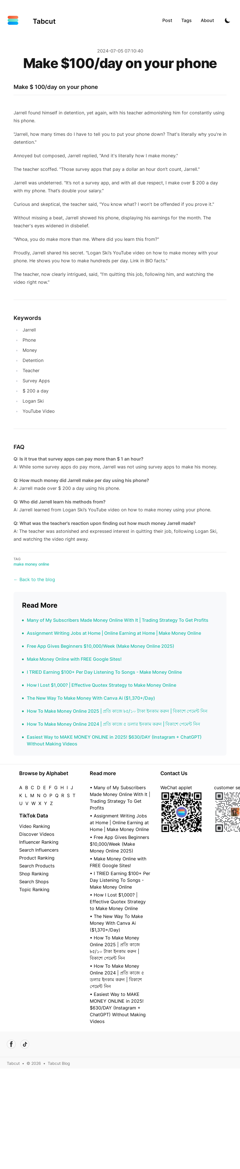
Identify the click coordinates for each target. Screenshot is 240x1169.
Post (167, 20)
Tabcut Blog (59, 1063)
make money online (31, 564)
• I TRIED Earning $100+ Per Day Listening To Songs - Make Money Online (120, 880)
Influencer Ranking (38, 842)
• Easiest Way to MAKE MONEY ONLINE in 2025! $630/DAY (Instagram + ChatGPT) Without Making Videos (118, 1007)
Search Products (36, 866)
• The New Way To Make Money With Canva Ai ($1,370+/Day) (116, 923)
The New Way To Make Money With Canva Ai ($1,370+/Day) (91, 698)
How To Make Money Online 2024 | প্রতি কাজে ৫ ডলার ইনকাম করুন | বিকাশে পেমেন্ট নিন (113, 724)
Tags (186, 20)
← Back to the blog (34, 579)
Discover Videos (36, 834)
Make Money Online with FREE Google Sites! (74, 659)
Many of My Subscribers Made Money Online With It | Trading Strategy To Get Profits (117, 620)
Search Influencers (38, 850)
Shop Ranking (34, 873)
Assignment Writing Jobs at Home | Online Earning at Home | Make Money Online (114, 633)
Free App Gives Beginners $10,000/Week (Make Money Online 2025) (100, 646)
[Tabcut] (31, 20)
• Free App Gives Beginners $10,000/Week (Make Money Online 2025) (119, 844)
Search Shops (34, 881)
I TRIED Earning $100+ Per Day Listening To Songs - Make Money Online (104, 672)
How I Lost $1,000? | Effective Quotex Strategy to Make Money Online (101, 685)
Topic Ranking (34, 889)
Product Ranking (36, 858)
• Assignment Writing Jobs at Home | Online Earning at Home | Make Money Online (119, 822)
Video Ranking (34, 826)
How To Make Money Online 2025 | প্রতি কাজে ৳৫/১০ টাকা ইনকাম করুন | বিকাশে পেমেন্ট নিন (117, 711)
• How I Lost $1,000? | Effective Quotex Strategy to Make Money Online (118, 901)
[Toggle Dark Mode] (227, 20)
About (207, 20)
